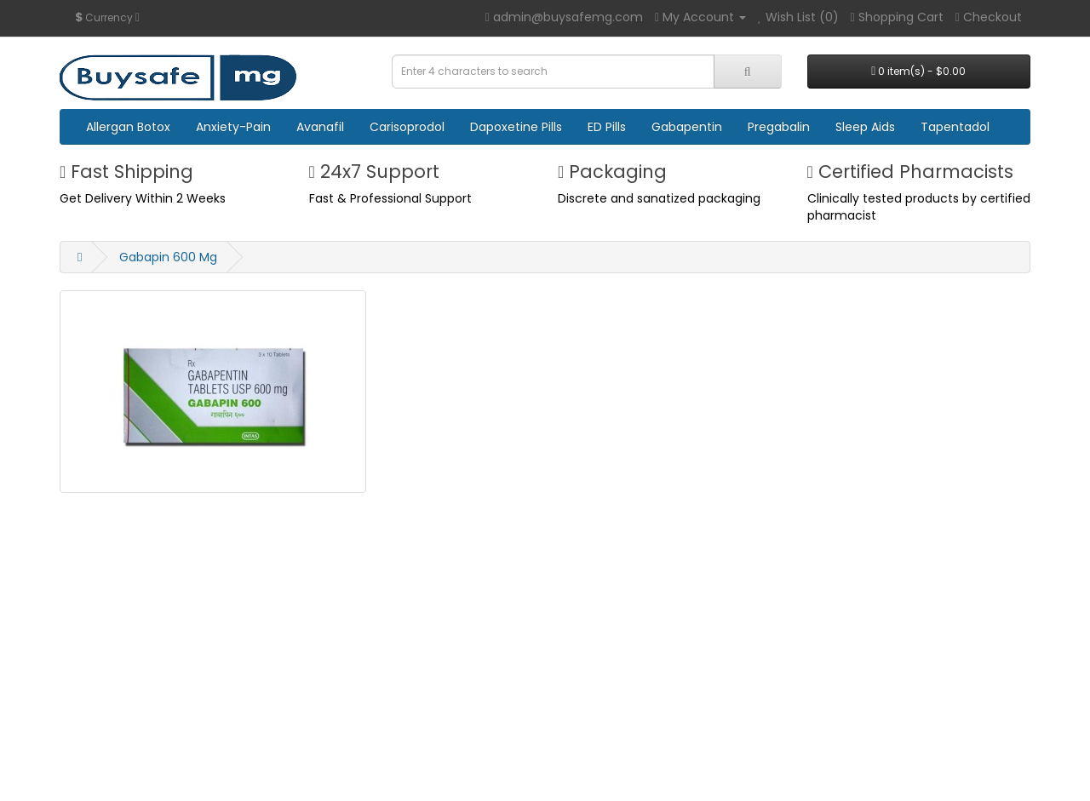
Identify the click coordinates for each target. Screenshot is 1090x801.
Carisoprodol (407, 126)
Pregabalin (779, 126)
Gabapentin (686, 126)
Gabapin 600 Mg (168, 257)
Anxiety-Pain (233, 126)
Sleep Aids (865, 126)
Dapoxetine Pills (516, 126)
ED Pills (607, 126)
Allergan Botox (128, 126)
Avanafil (320, 126)
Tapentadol (955, 126)
